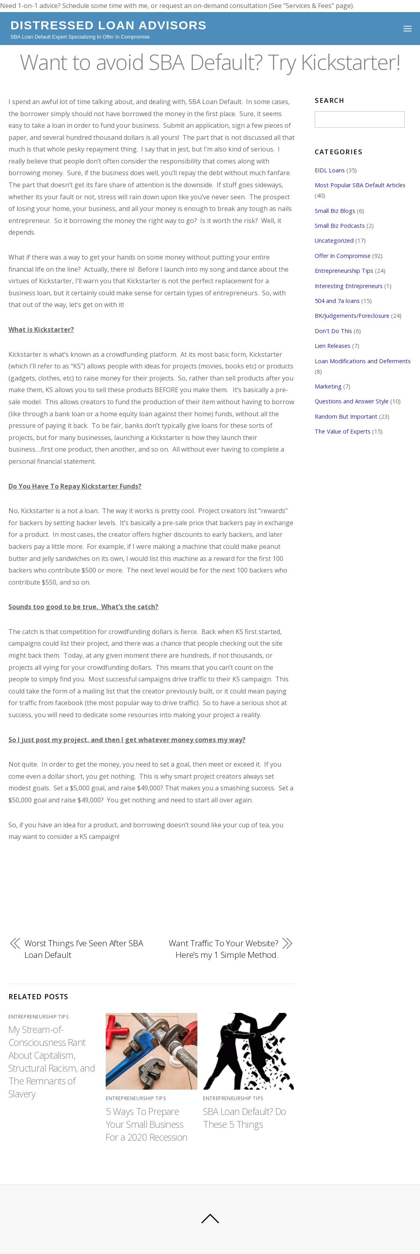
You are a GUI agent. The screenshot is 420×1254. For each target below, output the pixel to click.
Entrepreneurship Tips (38, 1016)
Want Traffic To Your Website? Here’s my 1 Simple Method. (223, 949)
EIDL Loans (330, 170)
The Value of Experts (343, 431)
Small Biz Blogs (335, 211)
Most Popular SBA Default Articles (360, 185)
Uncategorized (334, 241)
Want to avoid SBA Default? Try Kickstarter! (209, 61)
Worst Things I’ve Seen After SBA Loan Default (76, 949)
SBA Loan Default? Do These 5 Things (245, 1118)
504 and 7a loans (337, 301)
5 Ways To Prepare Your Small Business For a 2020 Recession (147, 1124)
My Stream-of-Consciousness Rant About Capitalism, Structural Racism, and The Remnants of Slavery (52, 1061)
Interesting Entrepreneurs (349, 286)
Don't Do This (333, 331)
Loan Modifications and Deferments (363, 361)
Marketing (328, 386)
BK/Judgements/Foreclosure (352, 316)
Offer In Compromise (343, 256)
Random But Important (346, 416)
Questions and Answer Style (352, 401)
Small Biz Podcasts (340, 225)
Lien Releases (332, 346)
